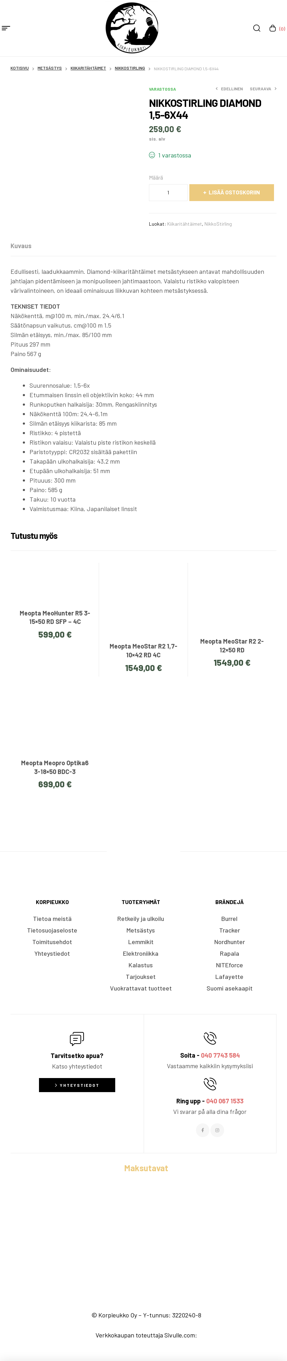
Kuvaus (21, 246)
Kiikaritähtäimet (88, 67)
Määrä (156, 177)
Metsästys (50, 67)
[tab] (21, 245)
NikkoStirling (130, 67)
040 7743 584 (220, 1055)
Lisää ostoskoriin (234, 192)
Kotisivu (20, 67)
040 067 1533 (224, 1101)
